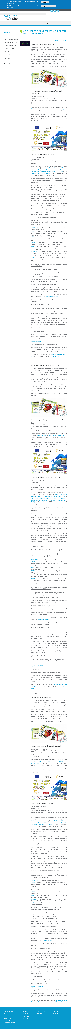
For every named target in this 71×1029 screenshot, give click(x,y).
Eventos (7, 36)
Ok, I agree (45, 2)
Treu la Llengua (45, 761)
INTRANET (39, 1014)
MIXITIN (33, 231)
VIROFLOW (34, 252)
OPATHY (33, 242)
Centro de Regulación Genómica (58, 435)
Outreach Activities (10, 55)
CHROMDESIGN (35, 228)
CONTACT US (56, 1014)
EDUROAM (25, 1014)
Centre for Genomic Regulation (58, 109)
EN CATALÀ (64, 40)
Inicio (35, 23)
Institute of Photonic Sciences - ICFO (53, 168)
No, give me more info (48, 6)
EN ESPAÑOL (57, 40)
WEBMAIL (25, 1011)
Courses (7, 58)
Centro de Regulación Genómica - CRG (54, 496)
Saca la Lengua (41, 435)
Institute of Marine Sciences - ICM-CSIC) (51, 172)
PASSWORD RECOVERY (26, 1017)
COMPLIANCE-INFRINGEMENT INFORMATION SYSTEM (9, 1020)
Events (41, 23)
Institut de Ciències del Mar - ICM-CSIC (54, 823)
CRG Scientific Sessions (11, 39)
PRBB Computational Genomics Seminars (13, 50)
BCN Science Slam (54, 356)
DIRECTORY (56, 1011)
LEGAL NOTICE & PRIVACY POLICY (10, 1012)
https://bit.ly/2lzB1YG (52, 296)
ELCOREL (33, 257)
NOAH (32, 237)
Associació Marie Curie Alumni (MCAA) (42, 824)
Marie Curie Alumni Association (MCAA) (41, 173)
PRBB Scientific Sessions (12, 46)
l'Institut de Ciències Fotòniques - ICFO (50, 819)
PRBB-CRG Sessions (11, 42)
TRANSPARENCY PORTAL (10, 1016)
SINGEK (33, 246)
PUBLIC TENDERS (41, 1011)
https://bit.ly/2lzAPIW (37, 341)
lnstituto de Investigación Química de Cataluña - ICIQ (45, 498)
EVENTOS (7, 32)
